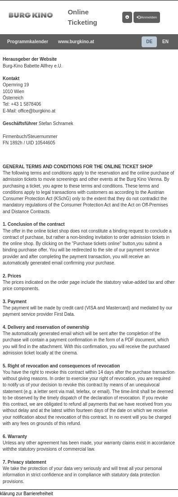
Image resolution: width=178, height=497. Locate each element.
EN (165, 41)
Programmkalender (27, 41)
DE (149, 41)
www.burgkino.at (76, 41)
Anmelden (147, 17)
